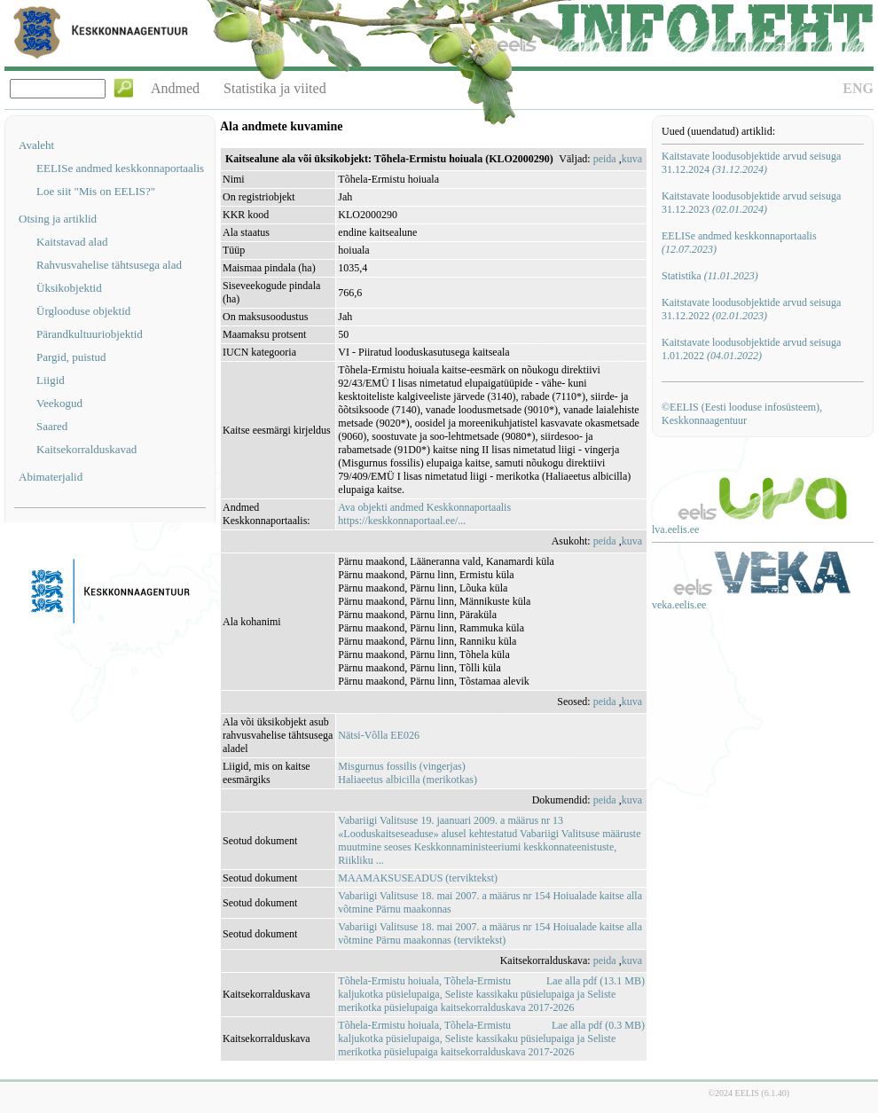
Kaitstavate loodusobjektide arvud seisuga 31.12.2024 (751, 163)
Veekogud (59, 403)
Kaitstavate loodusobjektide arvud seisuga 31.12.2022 (751, 309)
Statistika (710, 276)
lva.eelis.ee (675, 529)
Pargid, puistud (71, 357)
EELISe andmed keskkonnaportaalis (120, 168)
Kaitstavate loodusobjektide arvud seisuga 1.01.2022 (751, 349)
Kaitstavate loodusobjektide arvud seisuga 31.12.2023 (751, 203)
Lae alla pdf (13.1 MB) (595, 981)
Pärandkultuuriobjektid (89, 334)
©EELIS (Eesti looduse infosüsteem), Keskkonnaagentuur (742, 414)
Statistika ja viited (274, 88)
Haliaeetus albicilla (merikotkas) (407, 779)
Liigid (50, 380)
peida (604, 159)
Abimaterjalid (50, 476)
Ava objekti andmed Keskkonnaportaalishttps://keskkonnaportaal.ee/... (424, 514)
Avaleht (36, 145)
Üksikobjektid (69, 287)
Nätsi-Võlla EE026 (378, 735)
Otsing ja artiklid (58, 218)
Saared (51, 426)
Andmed (175, 88)
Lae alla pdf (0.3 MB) (598, 1025)
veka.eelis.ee (679, 605)
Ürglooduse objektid (83, 310)
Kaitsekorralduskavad (86, 449)
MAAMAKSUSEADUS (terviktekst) (418, 878)
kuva (632, 159)
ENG (858, 88)
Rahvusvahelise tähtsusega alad (109, 264)
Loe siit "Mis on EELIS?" (95, 191)
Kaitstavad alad (72, 241)
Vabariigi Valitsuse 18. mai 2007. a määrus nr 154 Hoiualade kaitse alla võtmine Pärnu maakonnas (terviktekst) (490, 933)
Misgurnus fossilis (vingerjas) (401, 766)
